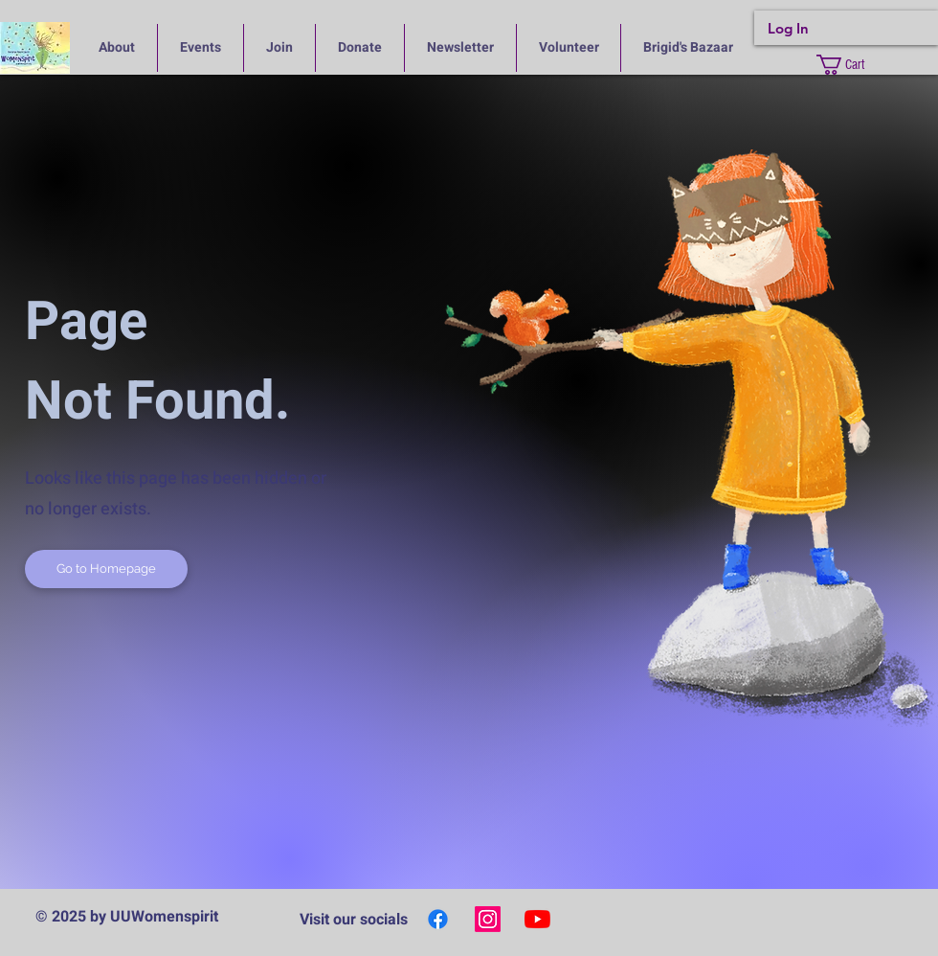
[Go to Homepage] (106, 569)
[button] (854, 65)
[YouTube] (537, 919)
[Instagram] (488, 919)
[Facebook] (438, 919)
